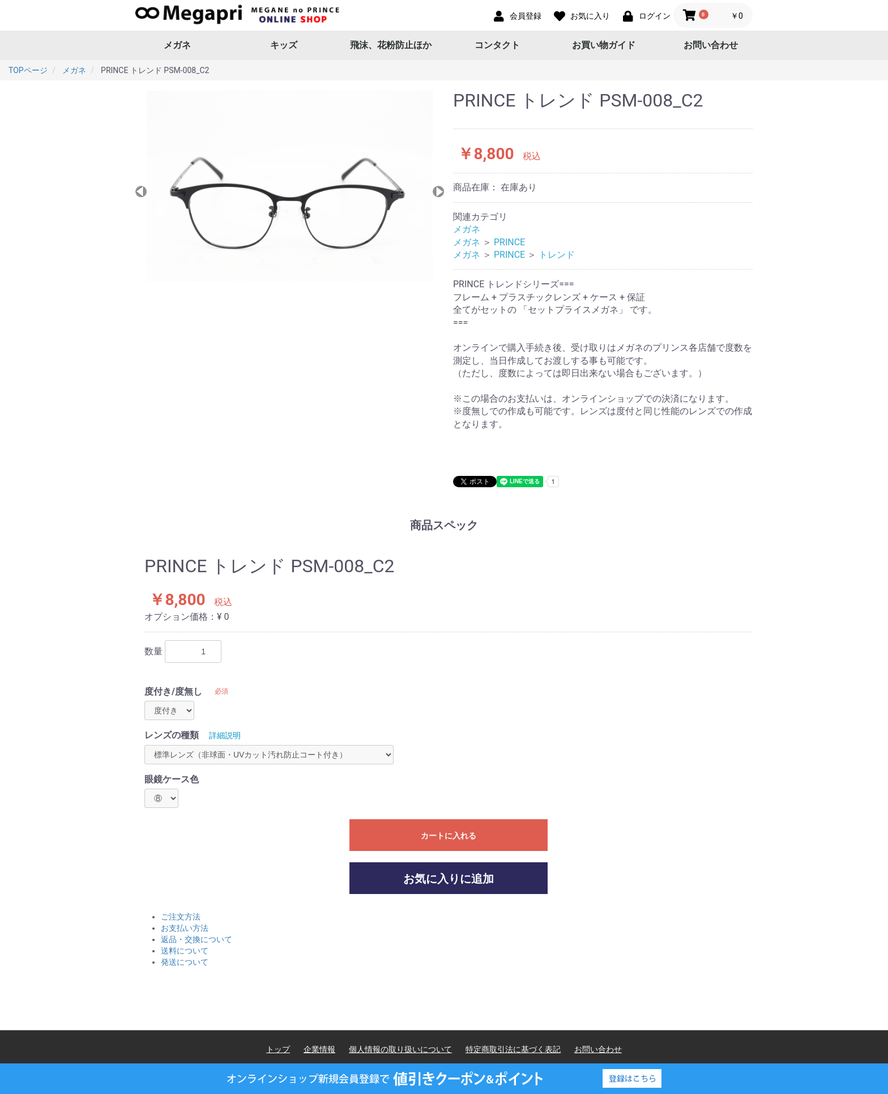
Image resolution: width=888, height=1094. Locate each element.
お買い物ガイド (603, 45)
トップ (278, 1049)
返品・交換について (196, 939)
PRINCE (509, 242)
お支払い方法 (184, 928)
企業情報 (319, 1049)
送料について (184, 950)
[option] (290, 186)
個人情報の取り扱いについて (400, 1049)
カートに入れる (448, 835)
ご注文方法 (180, 916)
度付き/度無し (173, 691)
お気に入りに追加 (448, 878)
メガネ (177, 45)
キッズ (283, 45)
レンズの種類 (171, 735)
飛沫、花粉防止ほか (391, 45)
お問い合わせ (711, 45)
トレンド (557, 254)
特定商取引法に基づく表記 (513, 1049)
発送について (184, 962)
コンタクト (497, 45)
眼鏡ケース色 (171, 779)
